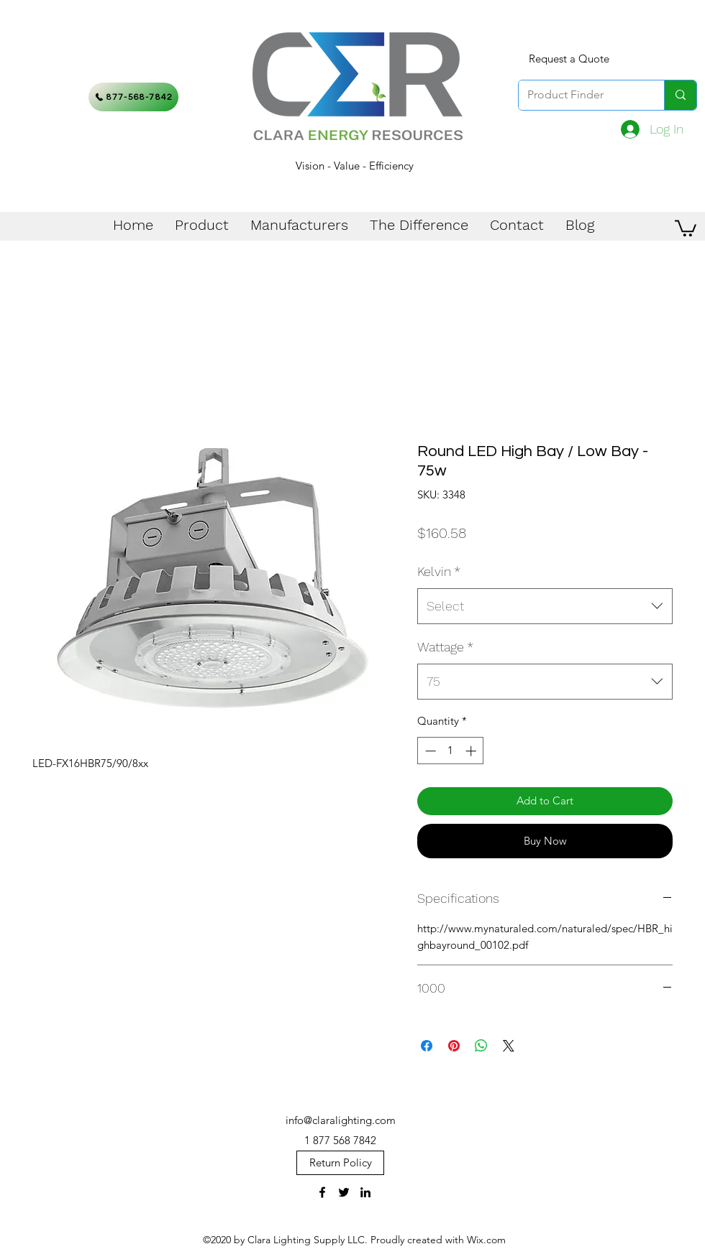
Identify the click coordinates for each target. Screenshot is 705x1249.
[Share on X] (508, 1045)
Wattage (445, 646)
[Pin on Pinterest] (454, 1045)
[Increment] (472, 751)
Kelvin (438, 571)
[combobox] (545, 606)
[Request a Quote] (569, 59)
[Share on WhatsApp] (481, 1045)
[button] (685, 227)
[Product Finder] (580, 95)
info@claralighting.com (341, 1120)
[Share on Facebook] (426, 1045)
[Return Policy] (340, 1163)
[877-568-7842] (133, 97)
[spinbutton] (451, 751)
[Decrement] (429, 751)
